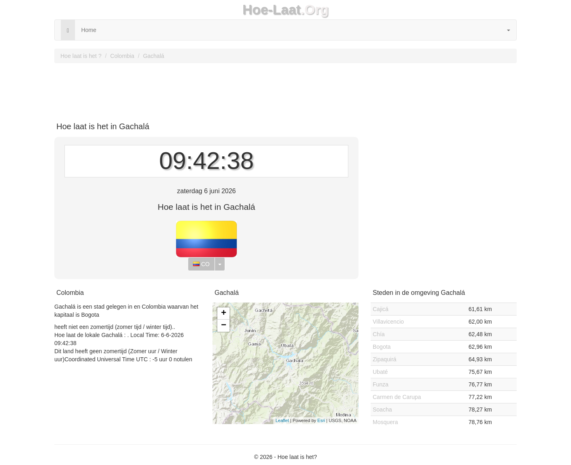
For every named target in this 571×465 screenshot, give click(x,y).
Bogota (382, 346)
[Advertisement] (285, 89)
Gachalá (153, 56)
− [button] (223, 326)
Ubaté (380, 372)
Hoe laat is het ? (80, 56)
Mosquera (385, 422)
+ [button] (223, 313)
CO (201, 264)
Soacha (382, 409)
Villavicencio (388, 321)
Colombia (122, 56)
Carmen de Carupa (397, 397)
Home (88, 30)
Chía (379, 334)
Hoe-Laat (272, 9)
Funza (381, 384)
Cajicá (381, 309)
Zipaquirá (384, 359)
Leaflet (282, 420)
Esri (321, 420)
